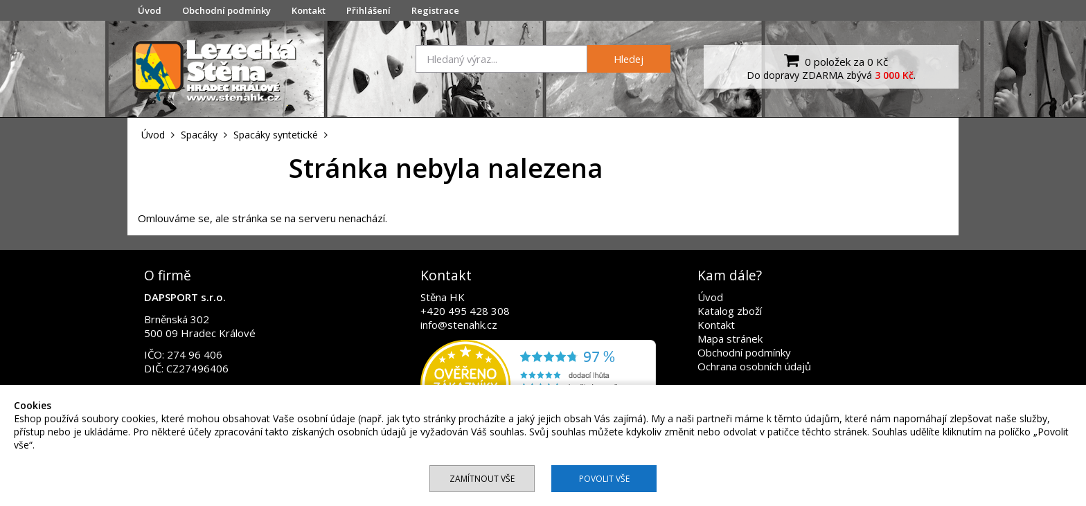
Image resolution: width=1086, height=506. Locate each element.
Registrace (435, 10)
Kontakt (309, 10)
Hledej (628, 59)
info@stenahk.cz (458, 325)
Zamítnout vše (482, 479)
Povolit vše (604, 479)
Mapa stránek (730, 338)
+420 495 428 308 (465, 311)
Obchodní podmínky (226, 10)
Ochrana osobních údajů (754, 366)
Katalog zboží (729, 311)
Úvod (149, 10)
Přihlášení (368, 10)
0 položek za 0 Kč (834, 60)
